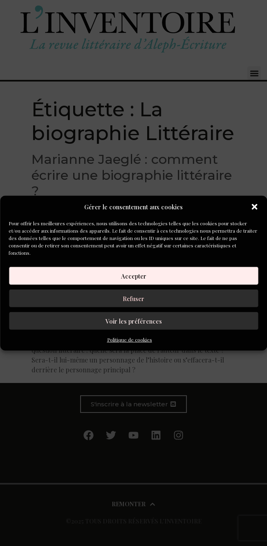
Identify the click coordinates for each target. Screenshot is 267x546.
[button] (254, 207)
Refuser (133, 298)
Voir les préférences (133, 321)
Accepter (133, 276)
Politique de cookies (129, 339)
